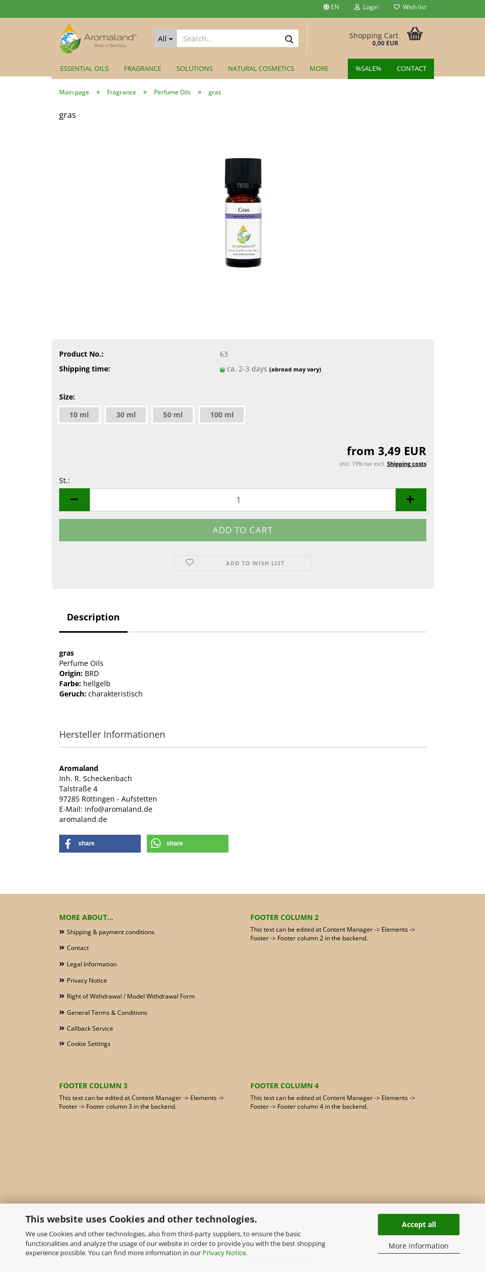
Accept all (419, 1224)
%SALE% (368, 68)
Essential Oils (84, 68)
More (319, 68)
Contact (411, 68)
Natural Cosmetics (261, 68)
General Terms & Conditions (107, 1012)
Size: (67, 397)
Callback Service (90, 1028)
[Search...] (166, 38)
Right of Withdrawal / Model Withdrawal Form (131, 996)
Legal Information (92, 964)
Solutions (194, 68)
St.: (64, 480)
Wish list (410, 7)
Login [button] (366, 7)
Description (93, 617)
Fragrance (142, 68)
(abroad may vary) (295, 369)
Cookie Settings (89, 1043)
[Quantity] (243, 499)
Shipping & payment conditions (111, 932)
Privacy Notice (224, 1252)
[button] (331, 9)
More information (419, 1246)
